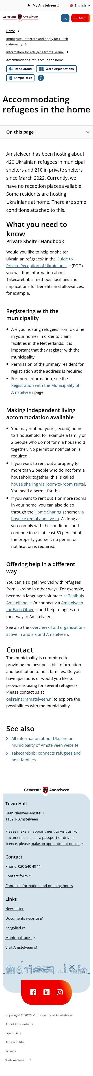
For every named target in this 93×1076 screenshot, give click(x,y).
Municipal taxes (20, 937)
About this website (19, 1024)
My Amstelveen (46, 5)
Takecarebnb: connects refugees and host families (43, 756)
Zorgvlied (15, 928)
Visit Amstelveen (21, 947)
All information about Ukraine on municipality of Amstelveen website (42, 742)
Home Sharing (48, 512)
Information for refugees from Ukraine (35, 52)
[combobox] (79, 5)
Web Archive (18, 1060)
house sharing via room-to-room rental (48, 484)
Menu (81, 18)
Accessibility (14, 1042)
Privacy (10, 1051)
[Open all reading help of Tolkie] (41, 78)
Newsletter (14, 908)
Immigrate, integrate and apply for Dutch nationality (37, 41)
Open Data (13, 1033)
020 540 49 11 (29, 866)
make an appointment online (57, 843)
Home (10, 31)
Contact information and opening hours (39, 885)
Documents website (24, 918)
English (77, 5)
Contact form (18, 876)
